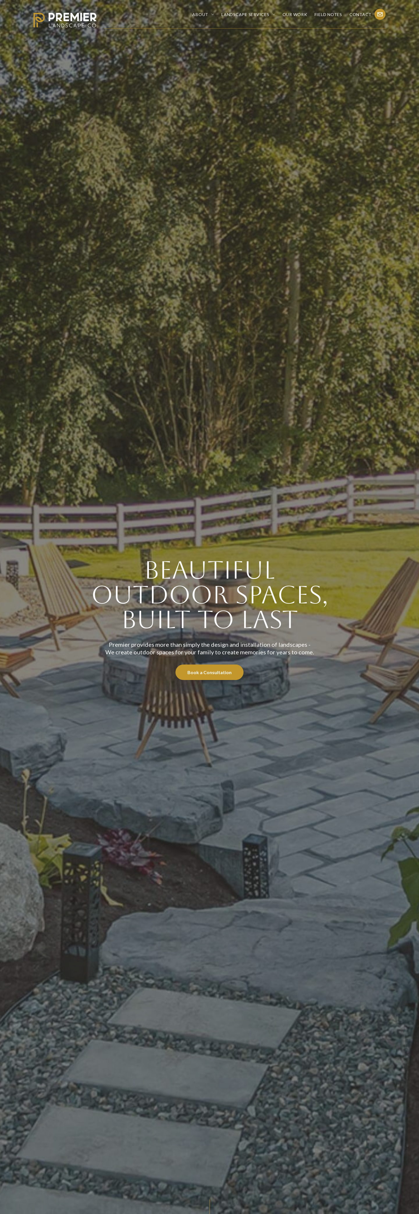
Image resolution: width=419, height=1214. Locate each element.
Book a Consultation (209, 672)
